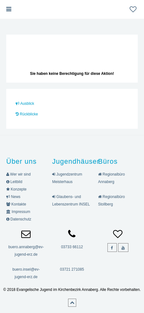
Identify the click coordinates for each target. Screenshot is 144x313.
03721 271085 (72, 269)
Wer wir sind (18, 174)
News (13, 197)
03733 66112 (72, 247)
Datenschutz (18, 219)
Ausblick (25, 103)
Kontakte (16, 204)
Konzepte (16, 189)
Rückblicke (27, 114)
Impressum (18, 211)
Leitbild (14, 182)
